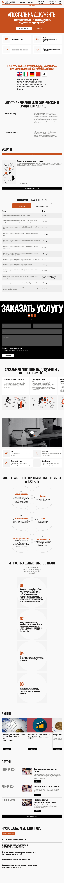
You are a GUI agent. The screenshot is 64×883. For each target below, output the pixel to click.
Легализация (31, 2)
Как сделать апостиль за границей (46, 789)
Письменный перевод (52, 2)
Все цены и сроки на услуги (32, 189)
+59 (44, 74)
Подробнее (7, 752)
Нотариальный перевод (42, 2)
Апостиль (22, 2)
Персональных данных (22, 354)
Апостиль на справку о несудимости (30, 162)
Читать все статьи (32, 819)
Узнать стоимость (23, 183)
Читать (37, 784)
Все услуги (60, 2)
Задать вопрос (40, 28)
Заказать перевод (24, 28)
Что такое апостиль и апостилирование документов (45, 804)
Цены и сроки (32, 5)
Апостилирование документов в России (45, 773)
